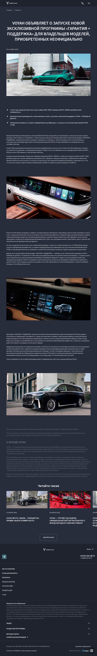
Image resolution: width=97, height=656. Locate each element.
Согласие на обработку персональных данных (21, 651)
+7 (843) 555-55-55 (86, 558)
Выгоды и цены (12, 634)
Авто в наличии (8, 569)
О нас (4, 595)
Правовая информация (83, 646)
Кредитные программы (15, 629)
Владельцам (7, 590)
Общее (9, 623)
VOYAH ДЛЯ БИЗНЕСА (9, 573)
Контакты (6, 577)
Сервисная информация (16, 637)
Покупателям (7, 586)
